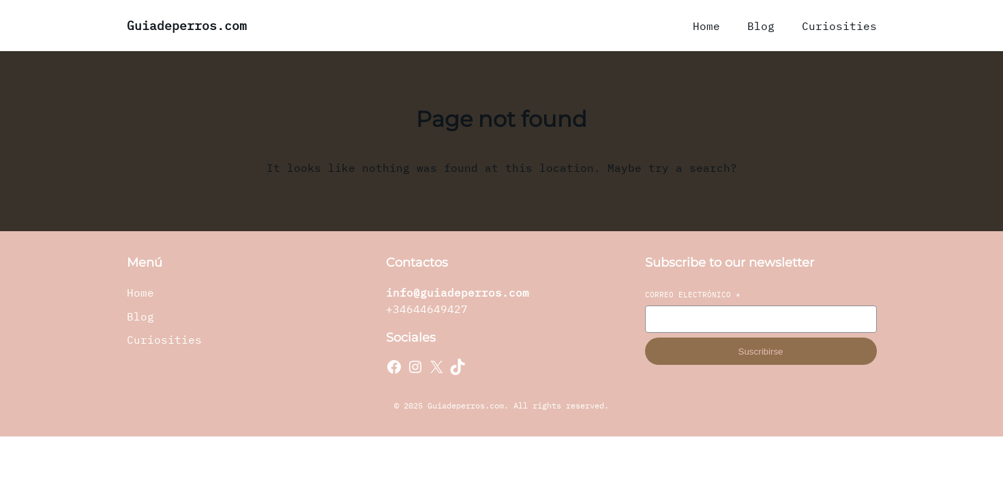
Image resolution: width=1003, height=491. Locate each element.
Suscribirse (760, 351)
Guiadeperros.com (187, 25)
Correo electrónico (692, 294)
